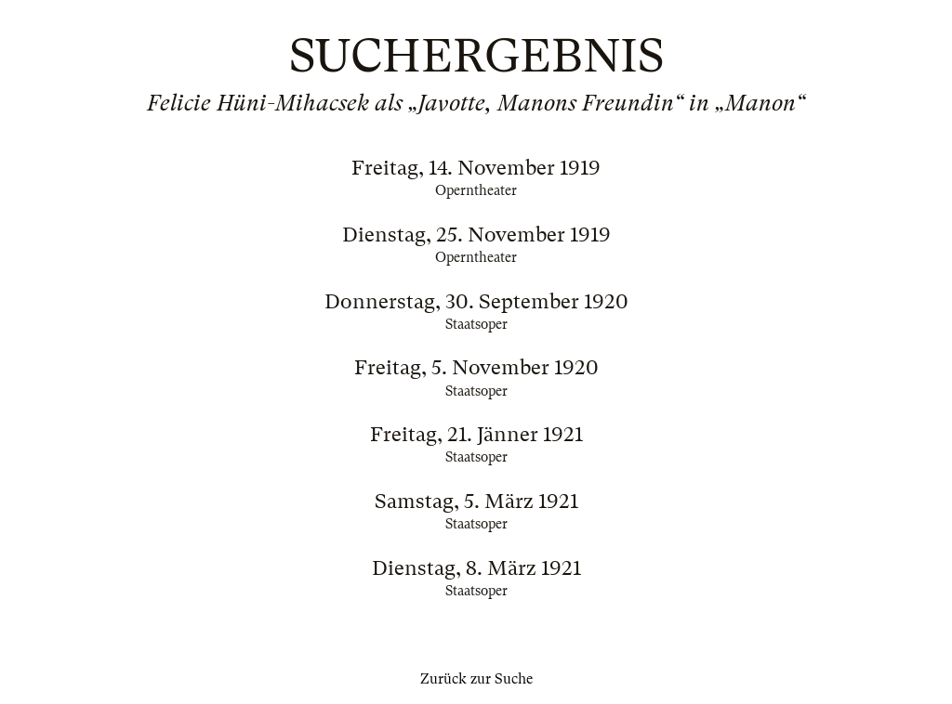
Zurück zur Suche (476, 679)
